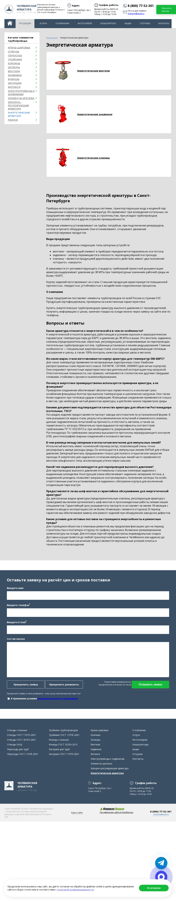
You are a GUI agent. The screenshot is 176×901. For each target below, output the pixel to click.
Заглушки (14, 83)
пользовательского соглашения (58, 698)
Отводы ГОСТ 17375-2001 (21, 735)
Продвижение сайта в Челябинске (116, 812)
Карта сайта (77, 812)
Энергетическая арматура (19, 114)
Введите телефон (18, 605)
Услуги (43, 23)
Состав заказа (16, 638)
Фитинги (14, 87)
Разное (13, 119)
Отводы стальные (17, 730)
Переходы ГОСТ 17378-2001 (22, 754)
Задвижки (15, 75)
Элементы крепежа (21, 98)
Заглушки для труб (59, 749)
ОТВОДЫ (13, 51)
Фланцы (13, 79)
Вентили (14, 71)
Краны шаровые (19, 47)
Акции (128, 23)
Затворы (14, 67)
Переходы (15, 55)
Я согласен (153, 887)
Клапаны (14, 63)
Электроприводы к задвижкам (21, 92)
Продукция (25, 23)
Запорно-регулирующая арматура (18, 105)
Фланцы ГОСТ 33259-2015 (63, 744)
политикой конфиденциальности (75, 889)
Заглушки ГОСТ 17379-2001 (64, 754)
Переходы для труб (18, 749)
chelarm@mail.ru (136, 13)
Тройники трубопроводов (63, 730)
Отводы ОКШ (14, 744)
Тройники (15, 59)
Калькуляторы (108, 23)
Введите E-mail (17, 622)
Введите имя (15, 588)
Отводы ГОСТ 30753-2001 (21, 739)
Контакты (163, 23)
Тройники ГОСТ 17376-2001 (64, 735)
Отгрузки (145, 23)
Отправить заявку (150, 684)
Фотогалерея (85, 23)
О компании (62, 23)
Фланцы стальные (59, 739)
